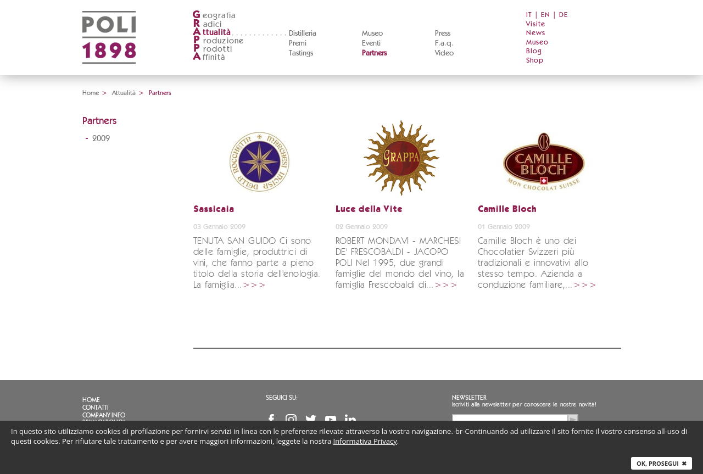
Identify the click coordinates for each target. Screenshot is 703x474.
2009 (101, 139)
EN (545, 15)
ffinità (208, 57)
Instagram (291, 419)
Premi (297, 43)
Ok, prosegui (662, 463)
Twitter (310, 419)
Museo (372, 33)
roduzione (218, 41)
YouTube (330, 419)
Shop (535, 60)
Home (90, 93)
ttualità (211, 33)
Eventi (371, 43)
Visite (535, 24)
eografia (214, 16)
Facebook (271, 419)
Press (442, 33)
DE (563, 15)
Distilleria (302, 33)
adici (207, 24)
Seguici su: (282, 397)
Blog (534, 51)
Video (444, 53)
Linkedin (350, 419)
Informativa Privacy (365, 441)
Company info (103, 415)
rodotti (212, 49)
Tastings (301, 53)
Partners (374, 53)
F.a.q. (444, 43)
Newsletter (469, 397)
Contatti (95, 407)
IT (529, 15)
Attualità (124, 93)
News (535, 33)
